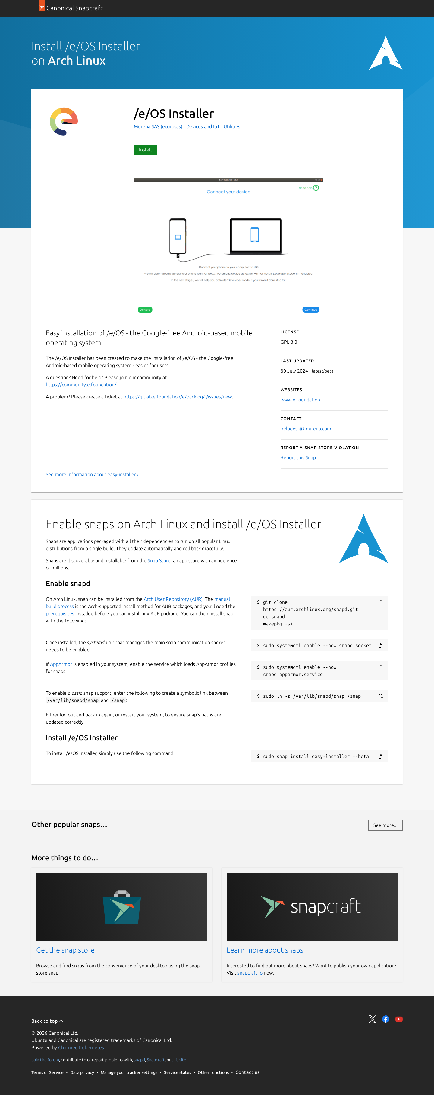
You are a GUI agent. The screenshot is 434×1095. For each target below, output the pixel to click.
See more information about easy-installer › (92, 474)
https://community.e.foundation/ (81, 384)
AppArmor (61, 664)
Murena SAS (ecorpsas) (159, 126)
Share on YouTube (399, 1019)
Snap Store (159, 560)
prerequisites (60, 613)
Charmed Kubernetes (81, 1047)
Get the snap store (65, 950)
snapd (139, 1059)
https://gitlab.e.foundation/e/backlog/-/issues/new (178, 396)
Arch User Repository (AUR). (174, 599)
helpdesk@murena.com (306, 428)
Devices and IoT (203, 126)
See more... (385, 825)
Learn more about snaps (265, 950)
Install (145, 149)
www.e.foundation (300, 399)
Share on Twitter (372, 1019)
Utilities (232, 126)
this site (178, 1059)
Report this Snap (298, 457)
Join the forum (45, 1059)
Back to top (47, 1021)
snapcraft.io (250, 972)
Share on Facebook (385, 1019)
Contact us (247, 1072)
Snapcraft (156, 1059)
